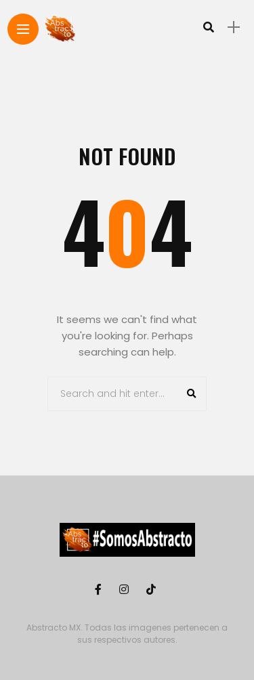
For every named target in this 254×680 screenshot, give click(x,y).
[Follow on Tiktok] (153, 589)
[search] (208, 27)
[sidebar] (234, 27)
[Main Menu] (23, 29)
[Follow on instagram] (126, 589)
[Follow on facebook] (100, 589)
